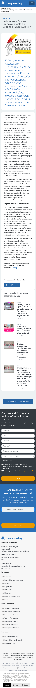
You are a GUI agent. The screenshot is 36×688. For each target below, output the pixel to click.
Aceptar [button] (7, 685)
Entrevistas (7, 590)
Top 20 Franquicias (10, 618)
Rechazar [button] (16, 685)
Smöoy (14, 268)
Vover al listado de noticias (18, 402)
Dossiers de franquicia (25, 668)
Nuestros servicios (10, 637)
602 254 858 (5, 560)
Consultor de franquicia (9, 663)
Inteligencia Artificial (10, 628)
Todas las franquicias (10, 608)
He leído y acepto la (18, 472)
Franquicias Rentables (11, 612)
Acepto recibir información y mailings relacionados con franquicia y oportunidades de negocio (18, 466)
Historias (6, 593)
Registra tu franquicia (10, 668)
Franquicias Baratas (10, 621)
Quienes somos (23, 663)
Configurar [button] (25, 685)
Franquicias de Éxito (10, 615)
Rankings (6, 577)
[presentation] (16, 517)
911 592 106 (5, 549)
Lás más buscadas (10, 625)
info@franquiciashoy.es (9, 547)
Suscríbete (18, 525)
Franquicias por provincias (12, 580)
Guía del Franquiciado (11, 596)
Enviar (18, 478)
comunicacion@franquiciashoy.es (13, 566)
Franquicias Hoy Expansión (12, 640)
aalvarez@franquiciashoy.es (11, 557)
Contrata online (8, 643)
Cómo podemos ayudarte (24, 665)
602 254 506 (5, 568)
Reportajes (7, 586)
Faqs (5, 599)
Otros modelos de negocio (18, 670)
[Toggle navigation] (32, 3)
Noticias (6, 583)
